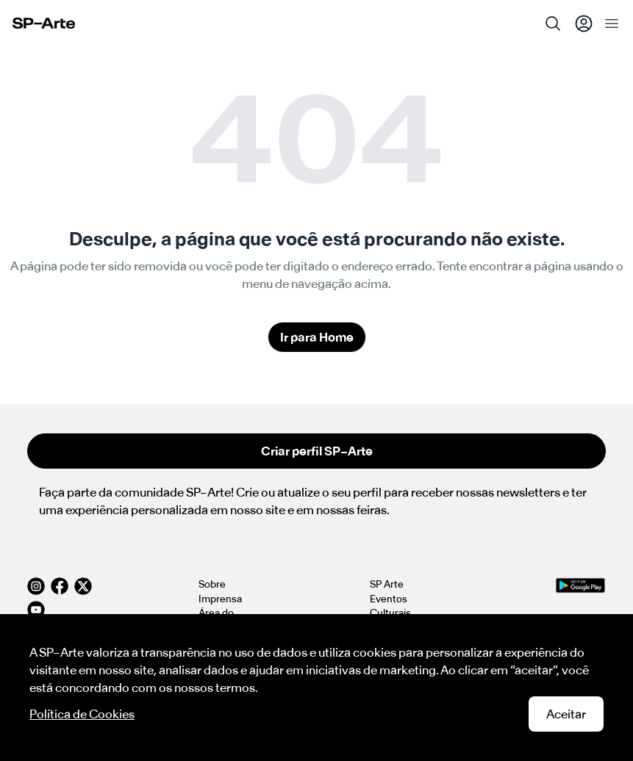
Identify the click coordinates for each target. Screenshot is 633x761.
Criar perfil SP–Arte (317, 451)
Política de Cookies (82, 714)
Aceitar (566, 714)
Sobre (212, 584)
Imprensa (220, 599)
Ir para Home (317, 337)
